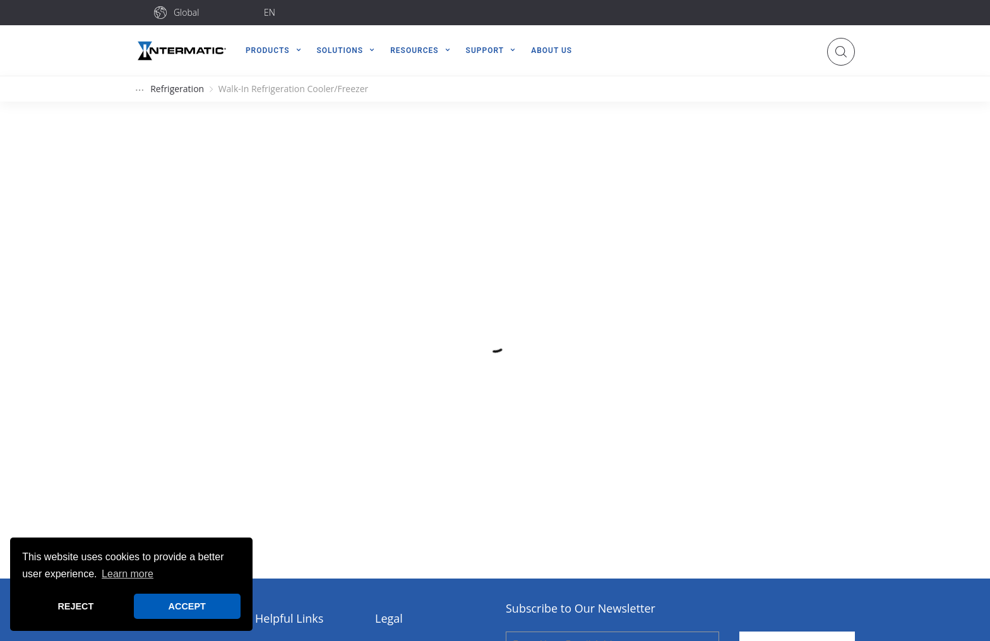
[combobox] (214, 12)
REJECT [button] (75, 606)
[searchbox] (214, 12)
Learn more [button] (127, 573)
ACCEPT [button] (187, 606)
